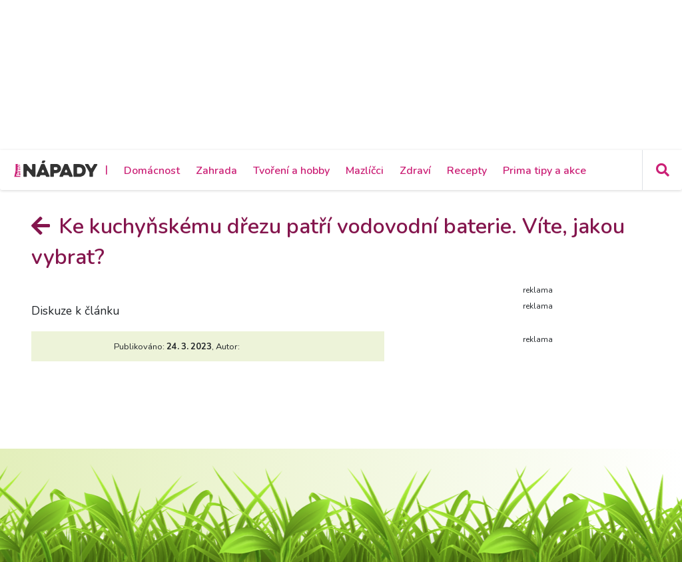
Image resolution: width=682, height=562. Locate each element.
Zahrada (216, 170)
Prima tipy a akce (544, 170)
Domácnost (152, 170)
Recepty (467, 170)
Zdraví (415, 170)
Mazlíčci (365, 170)
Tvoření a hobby (291, 170)
